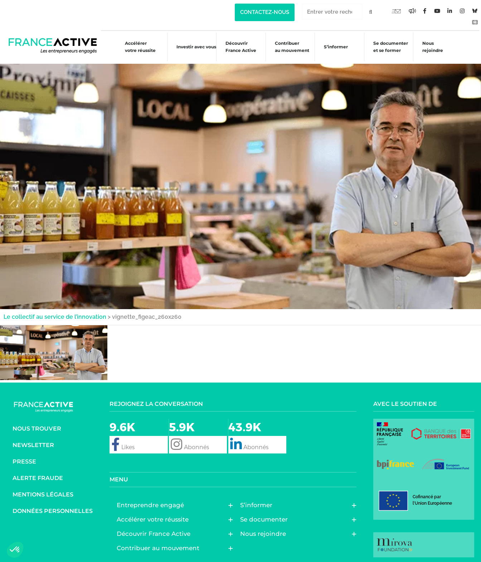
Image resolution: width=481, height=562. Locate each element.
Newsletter (33, 442)
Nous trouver (37, 426)
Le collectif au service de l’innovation (55, 314)
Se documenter (265, 516)
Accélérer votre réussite (136, 46)
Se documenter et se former (388, 46)
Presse (24, 459)
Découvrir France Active (237, 46)
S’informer (333, 48)
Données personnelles (53, 508)
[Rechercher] (371, 12)
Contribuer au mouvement (288, 46)
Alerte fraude (38, 475)
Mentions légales (43, 492)
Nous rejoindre (430, 46)
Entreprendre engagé (152, 502)
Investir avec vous (192, 48)
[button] (15, 549)
